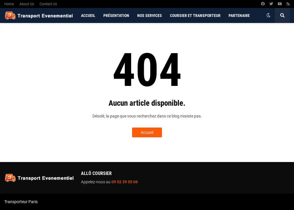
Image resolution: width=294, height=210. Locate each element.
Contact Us (48, 4)
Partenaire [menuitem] (239, 15)
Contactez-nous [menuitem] (96, 30)
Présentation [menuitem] (116, 15)
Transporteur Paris (21, 201)
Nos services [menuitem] (149, 15)
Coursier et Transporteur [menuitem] (195, 15)
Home (9, 4)
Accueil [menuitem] (88, 15)
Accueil (147, 132)
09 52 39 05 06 (124, 182)
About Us (27, 4)
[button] (268, 15)
